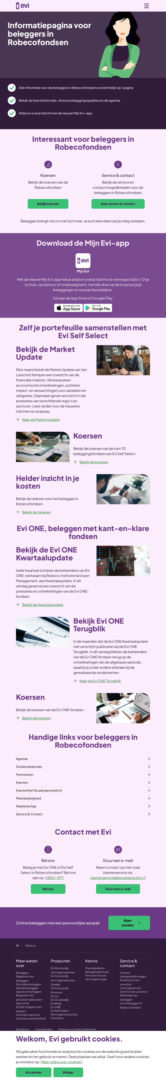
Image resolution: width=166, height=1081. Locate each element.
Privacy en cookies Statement (77, 1029)
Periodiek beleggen (28, 984)
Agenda (22, 759)
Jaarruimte (22, 1003)
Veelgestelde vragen (133, 976)
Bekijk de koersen (94, 462)
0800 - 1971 (138, 6)
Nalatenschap (26, 806)
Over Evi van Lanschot (133, 991)
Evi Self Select (60, 1010)
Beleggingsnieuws (97, 971)
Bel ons (48, 889)
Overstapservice (130, 988)
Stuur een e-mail (118, 889)
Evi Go (55, 996)
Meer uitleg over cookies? (61, 1062)
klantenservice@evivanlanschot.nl (118, 877)
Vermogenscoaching (64, 1014)
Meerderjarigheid (28, 798)
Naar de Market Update (41, 419)
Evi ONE (56, 1007)
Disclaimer (22, 1029)
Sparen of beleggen (28, 991)
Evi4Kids (56, 1003)
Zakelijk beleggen (27, 988)
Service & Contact (29, 814)
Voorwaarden (43, 1029)
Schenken (57, 1018)
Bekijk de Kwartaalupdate (42, 604)
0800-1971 (54, 877)
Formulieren (24, 774)
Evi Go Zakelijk (60, 999)
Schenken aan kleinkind (31, 1018)
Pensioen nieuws (95, 975)
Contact (125, 972)
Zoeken (129, 5)
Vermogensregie (96, 979)
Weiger (68, 1072)
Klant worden (131, 922)
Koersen (22, 782)
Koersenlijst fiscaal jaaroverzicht (39, 790)
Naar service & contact (118, 204)
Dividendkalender (29, 767)
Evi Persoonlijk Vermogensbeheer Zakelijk (63, 980)
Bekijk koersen (48, 204)
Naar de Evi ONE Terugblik (100, 681)
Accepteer (33, 1072)
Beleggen (22, 972)
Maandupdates (95, 968)
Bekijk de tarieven (36, 512)
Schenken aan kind (28, 1014)
